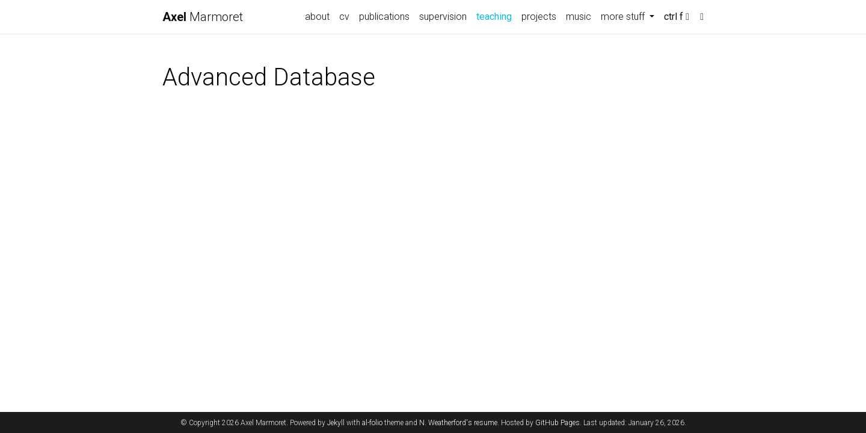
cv (344, 16)
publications (384, 16)
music (578, 16)
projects (538, 16)
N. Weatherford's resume (458, 423)
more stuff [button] (624, 16)
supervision (443, 16)
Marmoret (202, 17)
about (317, 16)
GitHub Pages (557, 423)
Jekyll (336, 423)
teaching (496, 15)
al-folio (372, 423)
